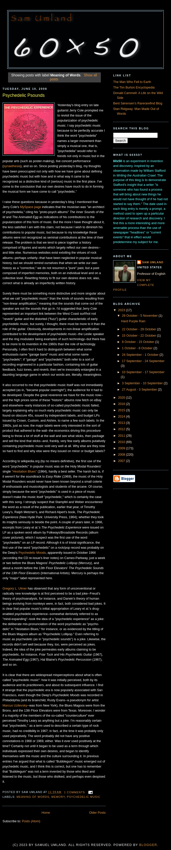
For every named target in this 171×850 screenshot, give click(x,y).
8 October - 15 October (138, 342)
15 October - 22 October (139, 335)
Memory (58, 796)
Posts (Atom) (31, 821)
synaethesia (12, 166)
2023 (122, 310)
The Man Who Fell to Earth (132, 82)
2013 (122, 423)
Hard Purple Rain (133, 321)
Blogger (148, 845)
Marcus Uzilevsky (15, 705)
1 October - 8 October (137, 348)
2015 (122, 410)
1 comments (74, 792)
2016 (122, 404)
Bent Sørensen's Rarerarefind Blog (137, 103)
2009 (122, 448)
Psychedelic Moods (32, 552)
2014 (122, 416)
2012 (122, 429)
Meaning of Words (33, 796)
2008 (122, 454)
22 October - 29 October (139, 329)
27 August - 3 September (140, 389)
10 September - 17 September (143, 372)
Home (45, 812)
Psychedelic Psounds (24, 95)
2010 (122, 442)
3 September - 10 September (143, 383)
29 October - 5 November (140, 315)
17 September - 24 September (143, 361)
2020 (122, 397)
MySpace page (30, 207)
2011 (122, 435)
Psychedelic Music (83, 796)
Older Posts (97, 812)
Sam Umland (152, 262)
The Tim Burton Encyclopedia (134, 87)
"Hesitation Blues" (24, 471)
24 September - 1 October (140, 355)
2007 (122, 461)
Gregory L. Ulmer (15, 588)
